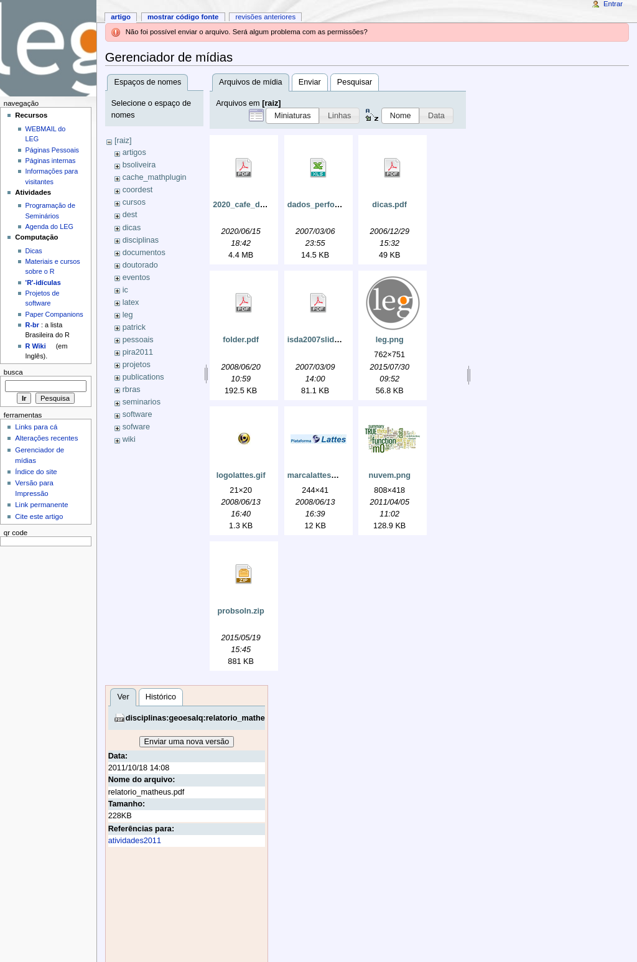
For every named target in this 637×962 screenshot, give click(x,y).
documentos (144, 252)
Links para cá (36, 427)
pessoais (138, 339)
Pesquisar (354, 82)
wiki (129, 439)
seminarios (141, 402)
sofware (136, 427)
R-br (32, 325)
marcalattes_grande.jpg (331, 475)
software (137, 414)
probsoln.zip (240, 611)
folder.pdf (241, 339)
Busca (13, 372)
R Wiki (36, 346)
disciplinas (141, 240)
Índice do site (36, 471)
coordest (138, 189)
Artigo (121, 17)
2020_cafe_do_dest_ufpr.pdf (266, 204)
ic (125, 290)
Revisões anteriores (265, 17)
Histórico (161, 697)
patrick (134, 327)
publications (143, 377)
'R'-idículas (43, 282)
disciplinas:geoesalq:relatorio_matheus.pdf (207, 718)
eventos (136, 277)
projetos (137, 364)
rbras (132, 389)
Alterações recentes (46, 438)
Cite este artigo (39, 516)
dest (130, 214)
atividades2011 (134, 840)
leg (128, 315)
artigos (134, 152)
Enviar (310, 82)
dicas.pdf (389, 204)
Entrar (613, 3)
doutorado (140, 265)
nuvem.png (389, 475)
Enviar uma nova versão (187, 741)
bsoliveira (139, 165)
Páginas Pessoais (52, 150)
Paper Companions (54, 314)
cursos (134, 202)
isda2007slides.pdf (322, 339)
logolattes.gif (241, 475)
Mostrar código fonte (183, 17)
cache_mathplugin (155, 177)
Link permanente (41, 504)
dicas (132, 227)
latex (131, 302)
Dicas (34, 251)
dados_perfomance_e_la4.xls (342, 204)
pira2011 (138, 352)
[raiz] (123, 140)
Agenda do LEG (49, 226)
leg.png (390, 339)
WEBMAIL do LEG (46, 133)
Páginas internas (51, 160)
